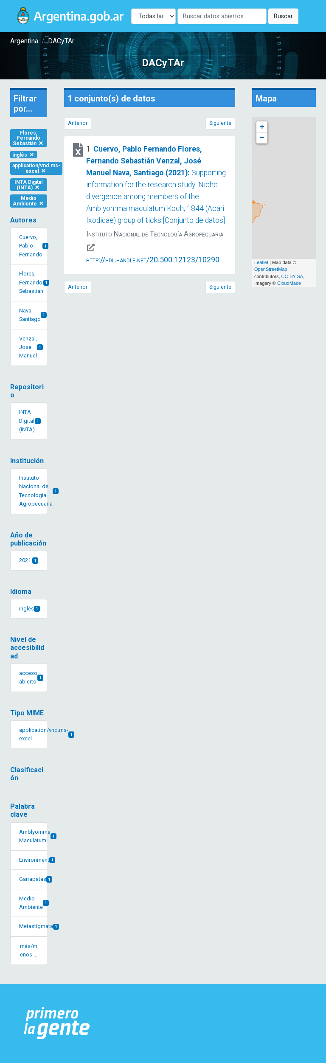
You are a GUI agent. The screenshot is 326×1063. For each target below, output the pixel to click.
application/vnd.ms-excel (36, 168)
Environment (33, 860)
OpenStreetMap (270, 269)
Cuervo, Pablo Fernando (33, 246)
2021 (28, 560)
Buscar (283, 16)
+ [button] (262, 127)
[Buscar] (222, 16)
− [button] (262, 138)
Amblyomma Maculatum (33, 836)
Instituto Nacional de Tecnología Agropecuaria (33, 491)
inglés (23, 154)
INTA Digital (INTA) (28, 185)
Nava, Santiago (33, 314)
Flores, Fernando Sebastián (28, 138)
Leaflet (261, 262)
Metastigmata (33, 926)
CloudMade (289, 283)
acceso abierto (31, 677)
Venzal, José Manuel (31, 347)
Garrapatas (33, 879)
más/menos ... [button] (28, 950)
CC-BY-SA (292, 276)
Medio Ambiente (29, 201)
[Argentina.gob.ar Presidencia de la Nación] (57, 1023)
